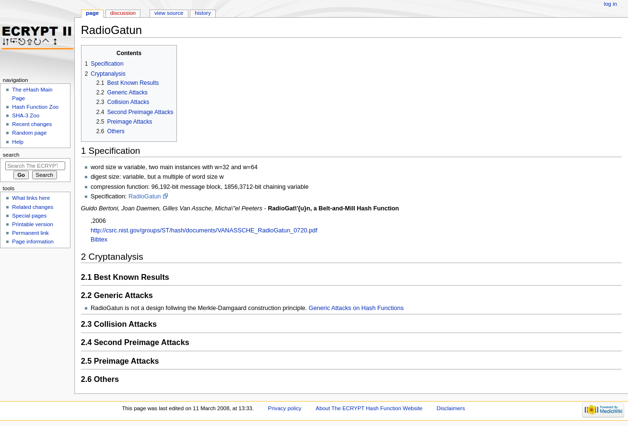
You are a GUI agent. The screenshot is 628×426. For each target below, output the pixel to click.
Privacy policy (285, 408)
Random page (29, 133)
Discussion (123, 13)
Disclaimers (451, 408)
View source (168, 13)
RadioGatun (144, 196)
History (203, 13)
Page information (33, 241)
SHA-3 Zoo (25, 115)
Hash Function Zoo (35, 107)
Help (17, 142)
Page (92, 13)
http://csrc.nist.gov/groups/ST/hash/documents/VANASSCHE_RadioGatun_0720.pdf (204, 230)
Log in (610, 4)
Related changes (32, 207)
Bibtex (99, 239)
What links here (31, 198)
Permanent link (30, 233)
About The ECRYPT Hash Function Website (369, 408)
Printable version (32, 224)
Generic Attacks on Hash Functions (356, 308)
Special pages (29, 216)
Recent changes (32, 124)
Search (11, 155)
